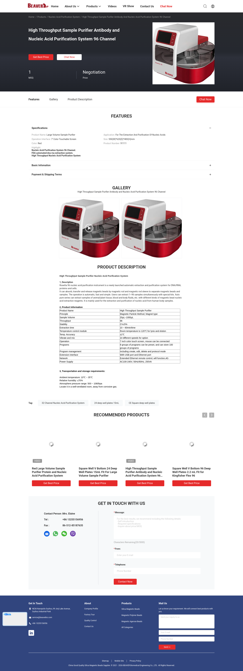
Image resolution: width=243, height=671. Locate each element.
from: (118, 549)
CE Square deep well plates (142, 403)
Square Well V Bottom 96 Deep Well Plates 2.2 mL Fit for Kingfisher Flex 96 (191, 472)
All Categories (127, 627)
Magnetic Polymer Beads (132, 615)
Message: (119, 512)
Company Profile (91, 609)
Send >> (167, 647)
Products (41, 17)
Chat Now (69, 57)
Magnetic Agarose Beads (132, 621)
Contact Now (125, 581)
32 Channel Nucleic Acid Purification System (63, 403)
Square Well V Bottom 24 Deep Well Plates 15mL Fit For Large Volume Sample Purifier (98, 472)
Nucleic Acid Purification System (64, 17)
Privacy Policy (135, 661)
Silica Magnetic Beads (131, 609)
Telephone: (120, 564)
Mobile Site (119, 661)
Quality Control (90, 620)
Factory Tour (89, 615)
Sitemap (105, 661)
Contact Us (88, 626)
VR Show (128, 6)
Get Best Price (41, 57)
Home (31, 17)
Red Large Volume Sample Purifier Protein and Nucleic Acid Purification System (49, 472)
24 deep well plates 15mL (106, 403)
